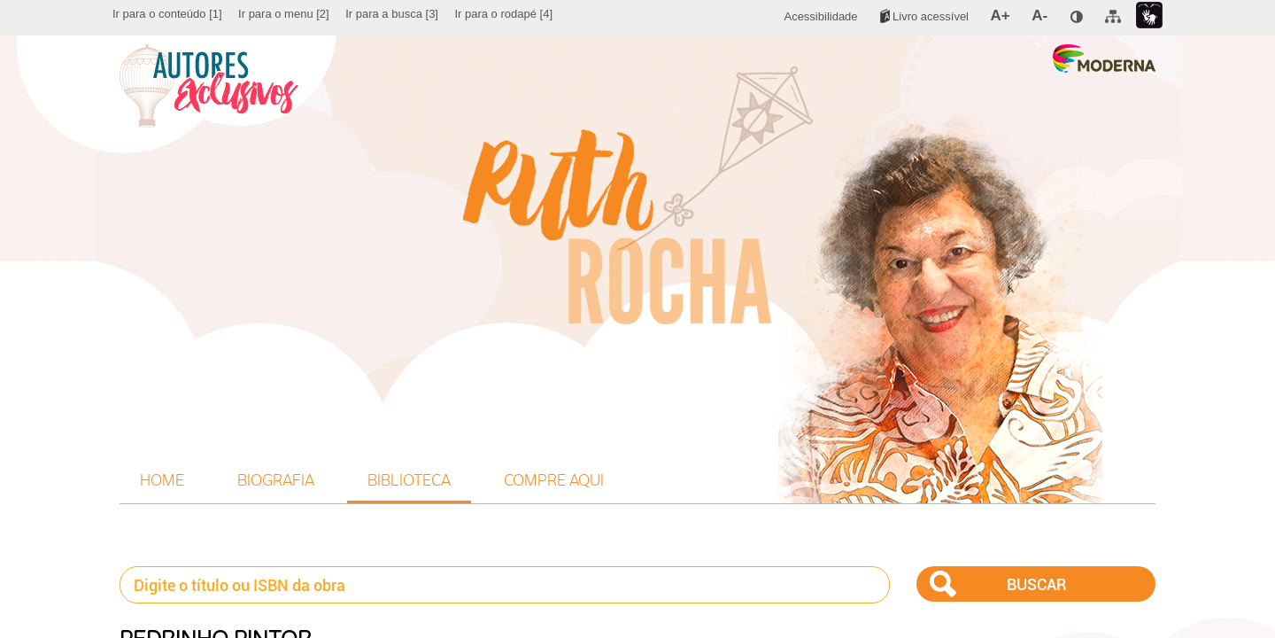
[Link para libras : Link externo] (1149, 15)
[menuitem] (167, 14)
